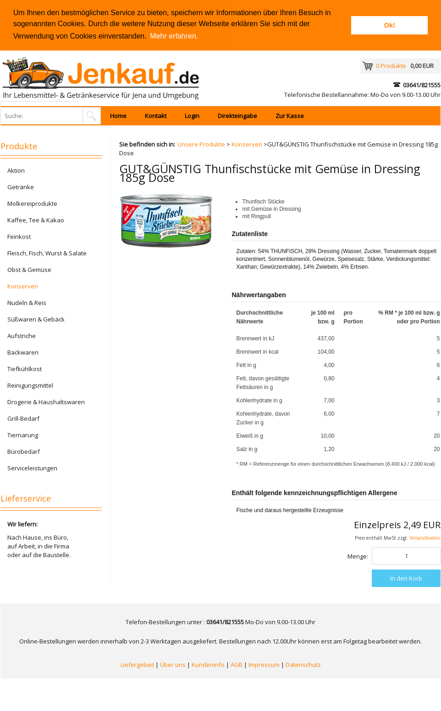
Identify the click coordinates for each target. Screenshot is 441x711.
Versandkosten (425, 538)
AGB (237, 664)
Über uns (173, 664)
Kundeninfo (208, 664)
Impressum (264, 664)
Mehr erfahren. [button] (174, 36)
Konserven (247, 144)
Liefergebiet (137, 664)
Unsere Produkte (201, 144)
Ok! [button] (389, 25)
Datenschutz (303, 664)
